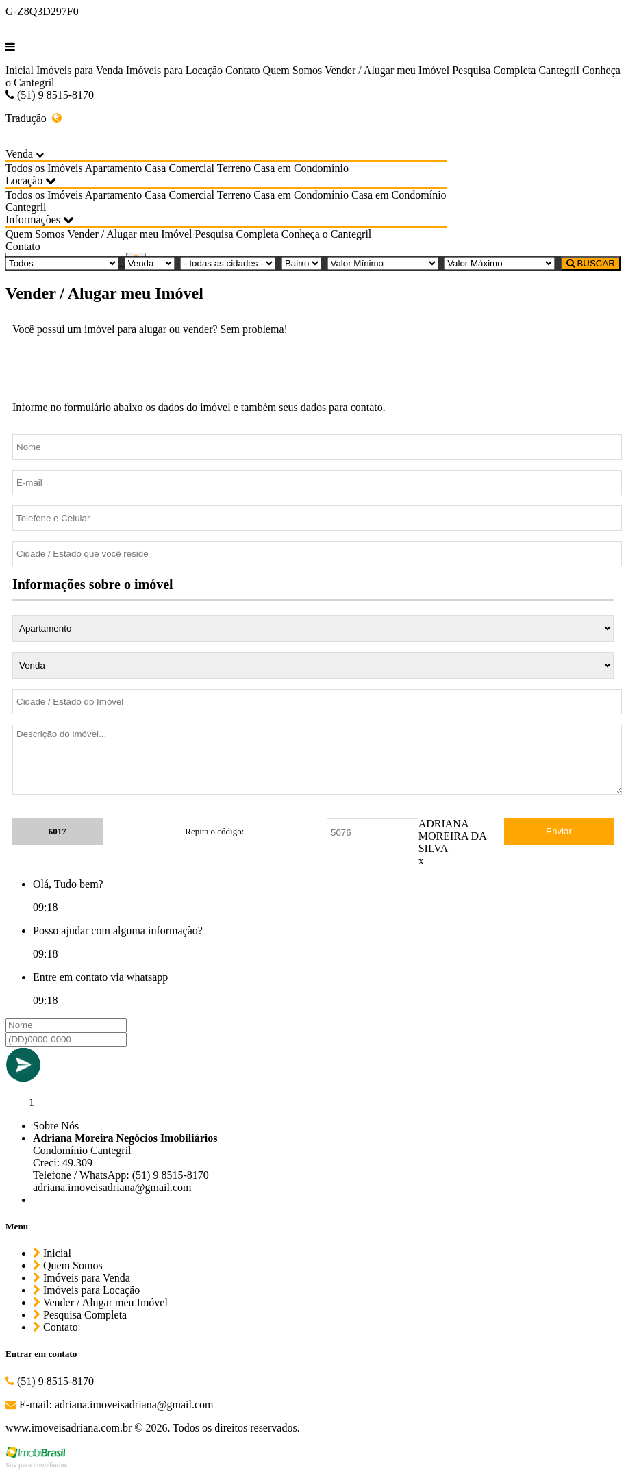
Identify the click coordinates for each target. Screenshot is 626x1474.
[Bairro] (301, 263)
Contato (242, 70)
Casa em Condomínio (301, 168)
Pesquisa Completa (494, 70)
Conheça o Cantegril (326, 234)
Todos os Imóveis (44, 168)
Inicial (19, 70)
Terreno (234, 168)
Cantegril (558, 70)
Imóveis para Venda (79, 70)
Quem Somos (293, 70)
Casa (155, 168)
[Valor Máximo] (499, 263)
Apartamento (113, 168)
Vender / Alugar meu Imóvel (387, 70)
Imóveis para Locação (174, 70)
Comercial (191, 168)
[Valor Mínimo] (382, 263)
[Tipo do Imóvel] (61, 263)
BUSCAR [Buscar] (590, 263)
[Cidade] (227, 263)
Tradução (33, 118)
